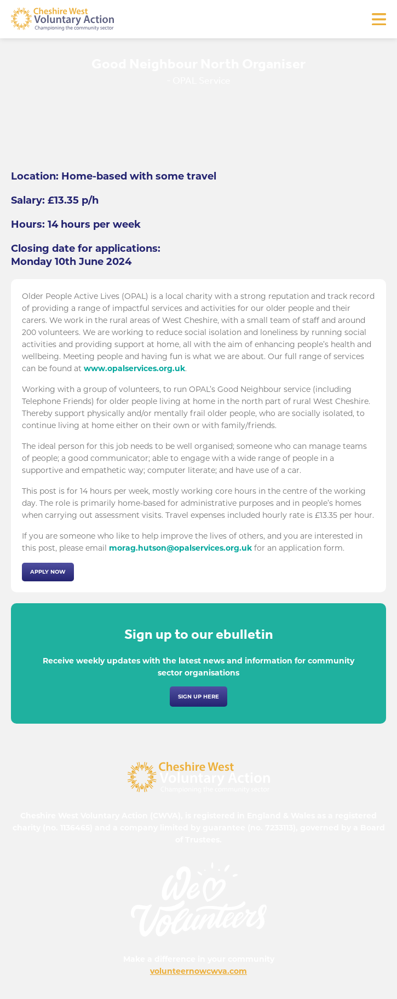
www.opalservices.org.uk (134, 368)
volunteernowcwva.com (198, 971)
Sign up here (198, 696)
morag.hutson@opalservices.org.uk (180, 548)
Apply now (48, 571)
